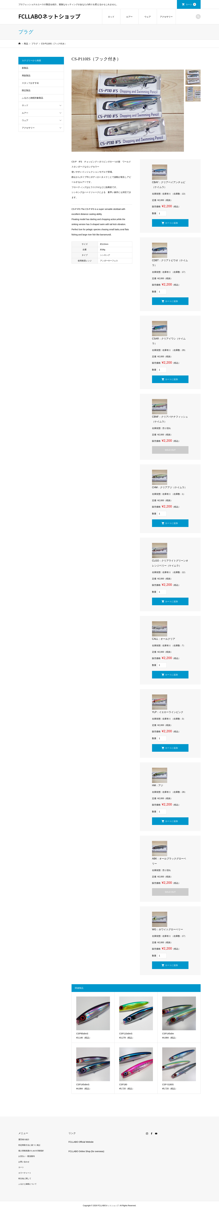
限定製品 (26, 90)
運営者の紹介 (23, 1139)
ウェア (147, 16)
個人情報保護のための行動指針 (31, 1151)
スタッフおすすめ (30, 83)
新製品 (25, 68)
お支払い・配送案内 (26, 1156)
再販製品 (26, 75)
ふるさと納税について (27, 1184)
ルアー (129, 16)
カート (191, 4)
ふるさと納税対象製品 (32, 98)
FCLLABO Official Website (80, 1142)
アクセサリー (166, 16)
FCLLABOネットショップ (49, 16)
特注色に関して (24, 1178)
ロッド (111, 16)
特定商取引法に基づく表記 (29, 1145)
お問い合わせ (23, 1162)
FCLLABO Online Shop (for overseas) (86, 1151)
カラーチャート (24, 1173)
